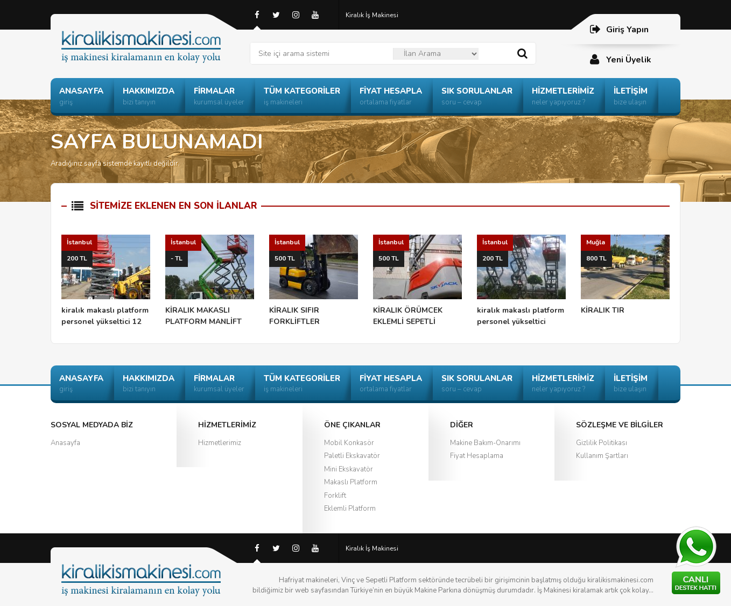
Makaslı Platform (350, 482)
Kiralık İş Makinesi (372, 15)
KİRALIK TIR (625, 275)
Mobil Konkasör (349, 443)
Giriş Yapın (619, 29)
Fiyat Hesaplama (476, 456)
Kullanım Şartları (602, 456)
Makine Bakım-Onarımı (485, 443)
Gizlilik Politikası (601, 443)
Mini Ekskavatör (348, 469)
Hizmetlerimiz (219, 443)
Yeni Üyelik (620, 59)
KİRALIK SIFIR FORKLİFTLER (313, 281)
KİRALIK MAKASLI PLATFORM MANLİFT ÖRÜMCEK (209, 281)
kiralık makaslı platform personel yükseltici (521, 281)
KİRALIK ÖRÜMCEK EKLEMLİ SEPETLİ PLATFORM (417, 281)
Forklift (335, 496)
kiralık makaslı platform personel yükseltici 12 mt (105, 281)
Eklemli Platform (350, 508)
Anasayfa (65, 443)
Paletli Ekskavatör (352, 456)
